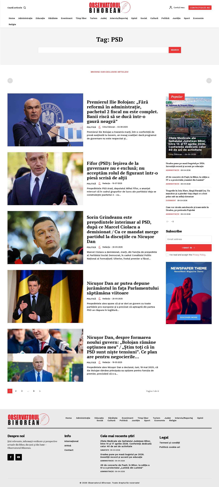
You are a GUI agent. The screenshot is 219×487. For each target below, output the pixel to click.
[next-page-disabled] (209, 80)
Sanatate (104, 450)
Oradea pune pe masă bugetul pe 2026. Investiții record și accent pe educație (185, 165)
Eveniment (171, 200)
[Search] (175, 50)
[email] (189, 239)
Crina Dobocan (108, 127)
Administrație (172, 170)
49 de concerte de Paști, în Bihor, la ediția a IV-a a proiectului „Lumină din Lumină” (187, 178)
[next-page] (40, 391)
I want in (188, 247)
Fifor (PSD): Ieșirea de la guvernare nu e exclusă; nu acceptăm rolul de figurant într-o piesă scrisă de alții (122, 170)
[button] (17, 8)
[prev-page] (10, 80)
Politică (91, 127)
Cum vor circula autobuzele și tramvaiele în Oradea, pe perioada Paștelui (187, 208)
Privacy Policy (199, 255)
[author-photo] (100, 127)
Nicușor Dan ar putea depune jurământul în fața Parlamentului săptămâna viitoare (123, 288)
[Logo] (109, 7)
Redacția (106, 183)
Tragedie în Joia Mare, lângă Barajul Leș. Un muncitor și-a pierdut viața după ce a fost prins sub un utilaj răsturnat (188, 193)
